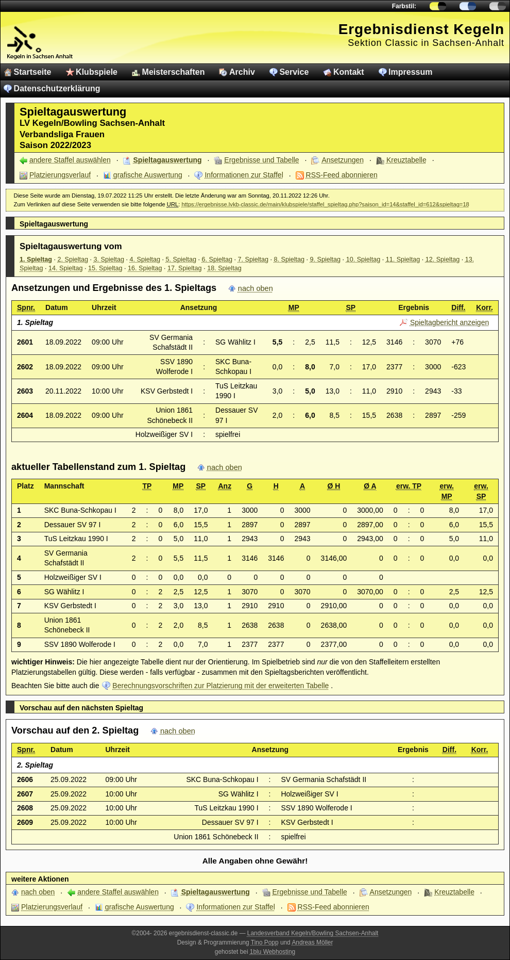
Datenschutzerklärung (57, 88)
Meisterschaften (173, 72)
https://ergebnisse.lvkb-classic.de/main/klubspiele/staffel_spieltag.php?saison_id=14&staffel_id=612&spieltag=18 (325, 204)
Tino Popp (265, 942)
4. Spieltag (145, 259)
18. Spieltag (224, 268)
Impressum (410, 72)
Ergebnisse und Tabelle (261, 160)
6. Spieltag (217, 259)
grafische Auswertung (147, 175)
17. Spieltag (184, 268)
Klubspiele (96, 72)
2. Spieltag (73, 259)
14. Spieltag (65, 268)
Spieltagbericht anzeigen (449, 322)
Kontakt (348, 72)
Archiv (242, 72)
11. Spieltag (403, 259)
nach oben (255, 288)
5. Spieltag (181, 259)
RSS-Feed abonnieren (342, 175)
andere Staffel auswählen (70, 160)
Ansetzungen (342, 160)
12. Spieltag (443, 259)
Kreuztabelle (406, 160)
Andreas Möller (312, 942)
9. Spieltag (325, 259)
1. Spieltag (36, 259)
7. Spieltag (253, 259)
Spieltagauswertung (167, 160)
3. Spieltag (109, 259)
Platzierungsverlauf (60, 175)
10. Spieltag (363, 259)
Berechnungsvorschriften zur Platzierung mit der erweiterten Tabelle (220, 685)
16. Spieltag (145, 268)
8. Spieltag (289, 259)
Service (294, 72)
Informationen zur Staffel (244, 175)
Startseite (33, 72)
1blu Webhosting (272, 951)
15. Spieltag (105, 268)
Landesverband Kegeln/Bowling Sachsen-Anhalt (313, 933)
